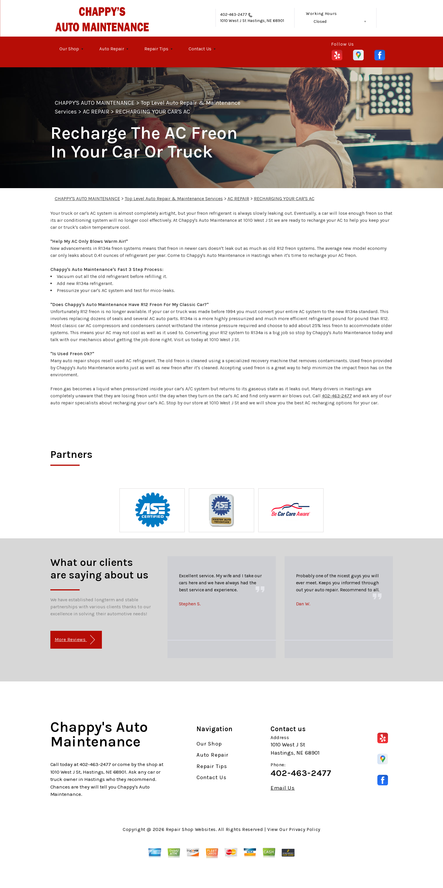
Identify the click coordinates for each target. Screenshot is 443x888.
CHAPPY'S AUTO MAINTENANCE (95, 102)
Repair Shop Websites (191, 829)
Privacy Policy (304, 829)
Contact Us (200, 48)
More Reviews (75, 640)
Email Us (283, 788)
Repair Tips (156, 48)
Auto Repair (111, 48)
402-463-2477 (233, 14)
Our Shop (69, 48)
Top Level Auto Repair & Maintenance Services (174, 198)
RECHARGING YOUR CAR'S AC (152, 111)
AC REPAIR (96, 111)
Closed (320, 21)
